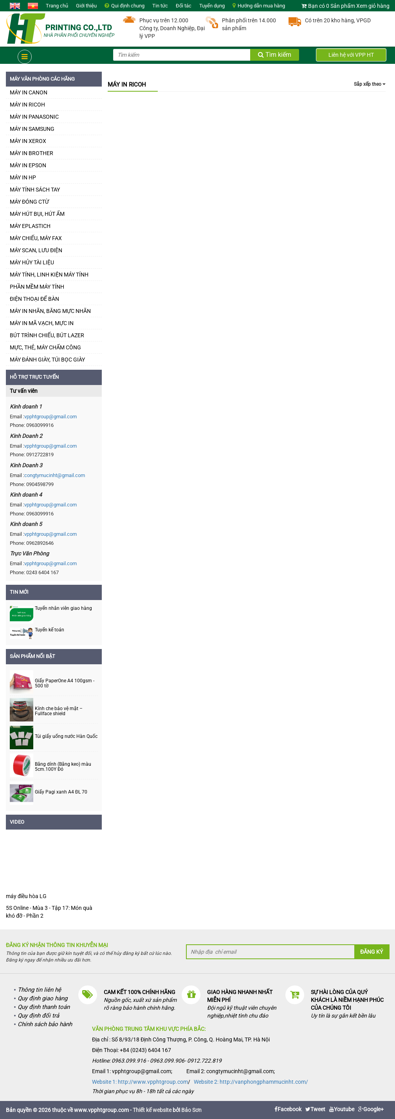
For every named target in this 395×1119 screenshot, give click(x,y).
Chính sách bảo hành (45, 1024)
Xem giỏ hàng (373, 6)
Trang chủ (57, 6)
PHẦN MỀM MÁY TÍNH (37, 287)
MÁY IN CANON (28, 92)
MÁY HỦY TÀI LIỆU (32, 262)
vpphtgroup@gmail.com (50, 416)
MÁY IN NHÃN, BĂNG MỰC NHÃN (50, 311)
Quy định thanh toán (44, 1007)
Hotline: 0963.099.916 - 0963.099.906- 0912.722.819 (157, 1061)
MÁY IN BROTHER (31, 153)
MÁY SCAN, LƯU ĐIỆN (36, 250)
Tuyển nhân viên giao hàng (63, 608)
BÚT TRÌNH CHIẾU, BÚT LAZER (47, 335)
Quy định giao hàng (42, 998)
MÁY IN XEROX (28, 141)
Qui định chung (127, 6)
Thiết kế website (152, 1110)
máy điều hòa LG (26, 896)
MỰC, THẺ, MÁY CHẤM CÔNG (45, 347)
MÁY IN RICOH (27, 104)
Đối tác (183, 6)
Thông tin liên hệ (39, 989)
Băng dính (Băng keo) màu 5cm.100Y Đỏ (63, 767)
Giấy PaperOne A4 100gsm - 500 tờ (64, 683)
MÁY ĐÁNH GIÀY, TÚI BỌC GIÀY (47, 359)
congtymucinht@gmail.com (54, 475)
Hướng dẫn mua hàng (261, 6)
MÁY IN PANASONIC (34, 117)
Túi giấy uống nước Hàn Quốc (66, 736)
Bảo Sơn (191, 1110)
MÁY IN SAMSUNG (32, 129)
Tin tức (160, 6)
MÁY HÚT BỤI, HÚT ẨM (37, 214)
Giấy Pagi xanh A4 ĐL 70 (61, 792)
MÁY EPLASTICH (30, 226)
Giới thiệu (86, 6)
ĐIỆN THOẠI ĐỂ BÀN (34, 299)
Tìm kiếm (274, 54)
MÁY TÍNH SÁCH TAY (35, 189)
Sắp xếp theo (370, 84)
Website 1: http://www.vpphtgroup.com (140, 1082)
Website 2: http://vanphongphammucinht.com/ (251, 1082)
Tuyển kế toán (49, 630)
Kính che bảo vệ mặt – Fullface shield (59, 711)
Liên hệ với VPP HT (351, 55)
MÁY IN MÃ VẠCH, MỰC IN (42, 323)
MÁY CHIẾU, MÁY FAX (36, 238)
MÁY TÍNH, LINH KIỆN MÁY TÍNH (49, 274)
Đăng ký (371, 952)
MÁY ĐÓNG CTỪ (29, 202)
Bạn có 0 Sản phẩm (331, 6)
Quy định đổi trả (38, 1015)
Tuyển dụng (212, 6)
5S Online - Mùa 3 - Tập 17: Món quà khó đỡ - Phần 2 (49, 912)
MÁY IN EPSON (28, 165)
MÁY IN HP (23, 177)
